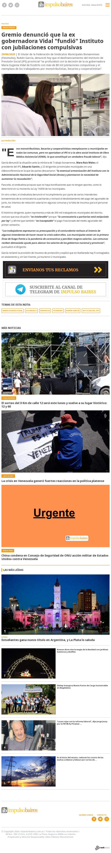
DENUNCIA (45, 310)
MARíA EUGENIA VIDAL (12, 310)
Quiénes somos (86, 815)
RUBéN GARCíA (72, 310)
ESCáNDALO (31, 310)
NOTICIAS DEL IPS (91, 310)
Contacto (101, 815)
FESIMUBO (58, 310)
